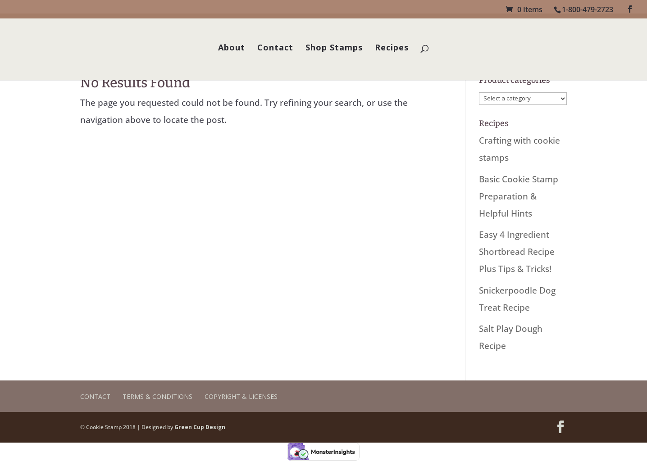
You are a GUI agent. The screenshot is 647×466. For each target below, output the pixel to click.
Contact (275, 48)
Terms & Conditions (157, 396)
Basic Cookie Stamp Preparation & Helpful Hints (518, 196)
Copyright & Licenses (241, 396)
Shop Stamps (334, 48)
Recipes (392, 48)
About (231, 48)
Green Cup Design (199, 427)
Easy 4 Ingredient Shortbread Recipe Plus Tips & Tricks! (517, 252)
